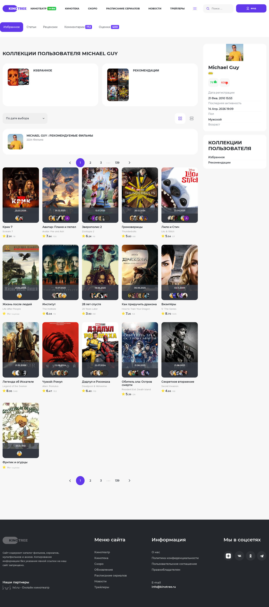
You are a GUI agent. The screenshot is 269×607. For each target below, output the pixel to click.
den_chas (147, 295)
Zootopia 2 (88, 231)
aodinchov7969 (137, 295)
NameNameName (66, 373)
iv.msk (97, 218)
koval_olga (61, 295)
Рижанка (170, 218)
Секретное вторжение (177, 381)
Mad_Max (139, 218)
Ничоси (92, 295)
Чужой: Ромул (52, 381)
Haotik (57, 295)
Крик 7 (8, 227)
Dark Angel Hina (144, 373)
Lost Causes (102, 295)
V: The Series (168, 309)
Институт (49, 304)
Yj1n (92, 373)
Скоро (92, 8)
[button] (194, 8)
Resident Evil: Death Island (136, 389)
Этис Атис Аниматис (99, 373)
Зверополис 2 (92, 227)
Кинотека (72, 8)
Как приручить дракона (139, 304)
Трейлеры (177, 8)
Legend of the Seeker (15, 386)
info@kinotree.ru (164, 586)
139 (117, 162)
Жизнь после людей (17, 304)
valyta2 (24, 373)
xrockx (91, 218)
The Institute (49, 309)
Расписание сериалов (123, 8)
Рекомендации (219, 162)
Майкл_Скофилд (182, 373)
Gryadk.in (175, 295)
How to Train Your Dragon (136, 309)
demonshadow (21, 373)
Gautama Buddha (100, 218)
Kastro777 (105, 373)
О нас (156, 552)
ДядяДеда (96, 295)
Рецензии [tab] (50, 27)
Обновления (103, 569)
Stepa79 (185, 295)
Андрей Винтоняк (134, 373)
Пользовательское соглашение (174, 563)
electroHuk (130, 295)
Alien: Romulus (50, 386)
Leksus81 (51, 218)
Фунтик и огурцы (15, 462)
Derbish (64, 218)
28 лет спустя (91, 304)
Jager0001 (57, 218)
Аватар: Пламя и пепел (59, 227)
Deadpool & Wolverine (94, 386)
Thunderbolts (129, 231)
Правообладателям (166, 569)
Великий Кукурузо (53, 373)
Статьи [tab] (31, 27)
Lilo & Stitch (167, 231)
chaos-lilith (140, 373)
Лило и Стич (170, 227)
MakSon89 (145, 218)
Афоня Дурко (56, 373)
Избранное (216, 157)
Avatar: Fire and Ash (53, 231)
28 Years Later (90, 309)
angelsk (147, 373)
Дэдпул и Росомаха (96, 381)
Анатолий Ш (67, 218)
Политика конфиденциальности (175, 558)
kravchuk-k (54, 295)
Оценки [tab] (109, 27)
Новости (154, 8)
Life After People (12, 309)
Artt (182, 295)
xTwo (135, 218)
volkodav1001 (185, 373)
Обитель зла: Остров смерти (137, 383)
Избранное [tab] (11, 27)
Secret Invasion (169, 386)
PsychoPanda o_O (107, 218)
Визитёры (168, 304)
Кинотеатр (43, 8)
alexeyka (134, 295)
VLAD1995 (137, 373)
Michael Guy (18, 218)
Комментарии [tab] (78, 27)
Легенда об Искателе (18, 381)
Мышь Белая (21, 218)
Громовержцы (132, 227)
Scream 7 (8, 231)
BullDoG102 (61, 218)
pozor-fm (18, 373)
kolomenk (178, 295)
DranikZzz (177, 218)
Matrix (180, 218)
